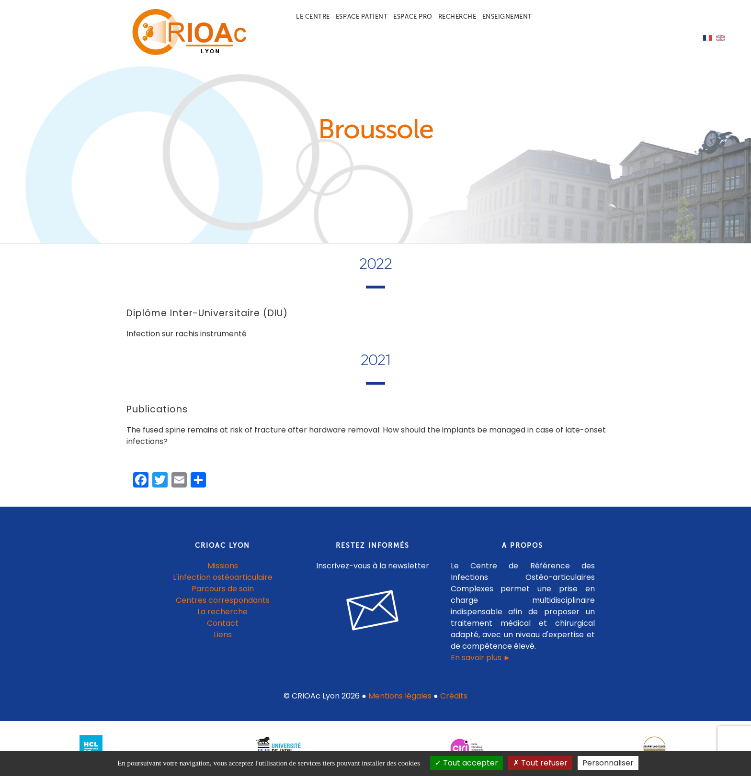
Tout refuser (540, 762)
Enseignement (507, 16)
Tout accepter (466, 762)
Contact (223, 623)
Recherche (457, 16)
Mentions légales (400, 695)
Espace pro (412, 16)
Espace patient (361, 16)
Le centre (313, 16)
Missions (222, 565)
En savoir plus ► (481, 657)
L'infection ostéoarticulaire (223, 577)
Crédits (453, 695)
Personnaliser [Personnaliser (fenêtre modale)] (608, 762)
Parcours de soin (223, 588)
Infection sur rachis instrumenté (186, 333)
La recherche (222, 611)
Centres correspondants (223, 600)
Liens (223, 634)
